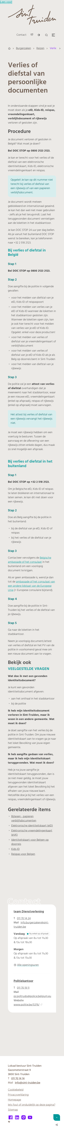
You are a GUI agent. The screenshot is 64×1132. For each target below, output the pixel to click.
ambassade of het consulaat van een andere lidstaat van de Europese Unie (31, 586)
